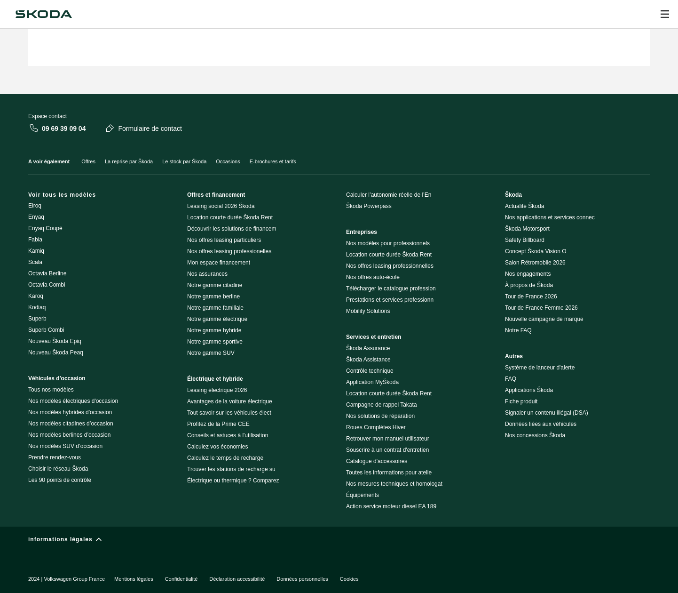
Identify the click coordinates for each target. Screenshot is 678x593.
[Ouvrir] (664, 14)
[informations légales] (339, 541)
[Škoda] (43, 14)
